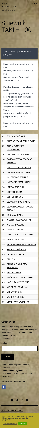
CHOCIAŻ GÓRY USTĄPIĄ (18, 154)
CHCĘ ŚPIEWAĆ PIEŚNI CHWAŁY (21, 141)
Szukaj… (4, 343)
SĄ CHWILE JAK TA (15, 254)
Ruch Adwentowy (12, 410)
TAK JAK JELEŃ (14, 272)
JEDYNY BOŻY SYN (15, 187)
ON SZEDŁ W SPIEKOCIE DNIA (20, 235)
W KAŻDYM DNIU (14, 292)
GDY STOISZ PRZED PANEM (19, 167)
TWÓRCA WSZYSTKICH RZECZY (21, 277)
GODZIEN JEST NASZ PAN (18, 172)
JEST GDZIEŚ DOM (15, 197)
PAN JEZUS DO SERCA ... (18, 239)
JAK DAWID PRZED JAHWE (19, 182)
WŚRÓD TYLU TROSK (16, 297)
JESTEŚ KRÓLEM (14, 192)
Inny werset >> (7, 338)
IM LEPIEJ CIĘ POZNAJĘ (17, 177)
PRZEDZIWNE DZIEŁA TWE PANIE (21, 244)
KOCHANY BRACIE (15, 215)
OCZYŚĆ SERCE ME (15, 230)
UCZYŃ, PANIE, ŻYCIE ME (18, 282)
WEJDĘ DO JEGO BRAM (17, 287)
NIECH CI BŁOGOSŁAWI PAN (19, 220)
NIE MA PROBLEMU (15, 225)
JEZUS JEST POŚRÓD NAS (18, 202)
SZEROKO (11, 259)
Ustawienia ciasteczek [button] (10, 424)
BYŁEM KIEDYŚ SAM (16, 136)
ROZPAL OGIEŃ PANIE (16, 249)
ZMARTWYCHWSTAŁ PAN (18, 302)
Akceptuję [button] (23, 423)
